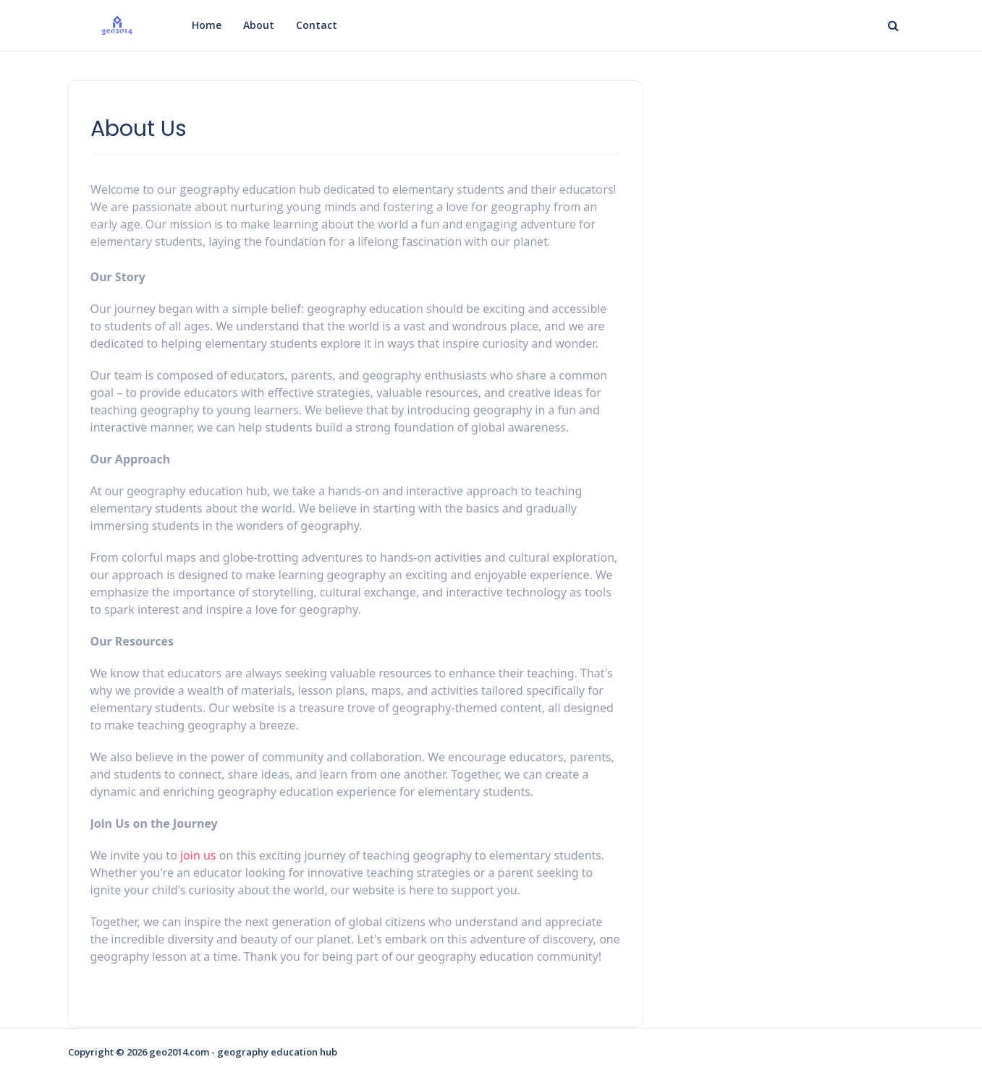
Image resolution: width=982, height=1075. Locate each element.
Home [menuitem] (206, 25)
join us (198, 855)
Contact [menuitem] (316, 25)
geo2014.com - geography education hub (243, 1051)
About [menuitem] (258, 25)
